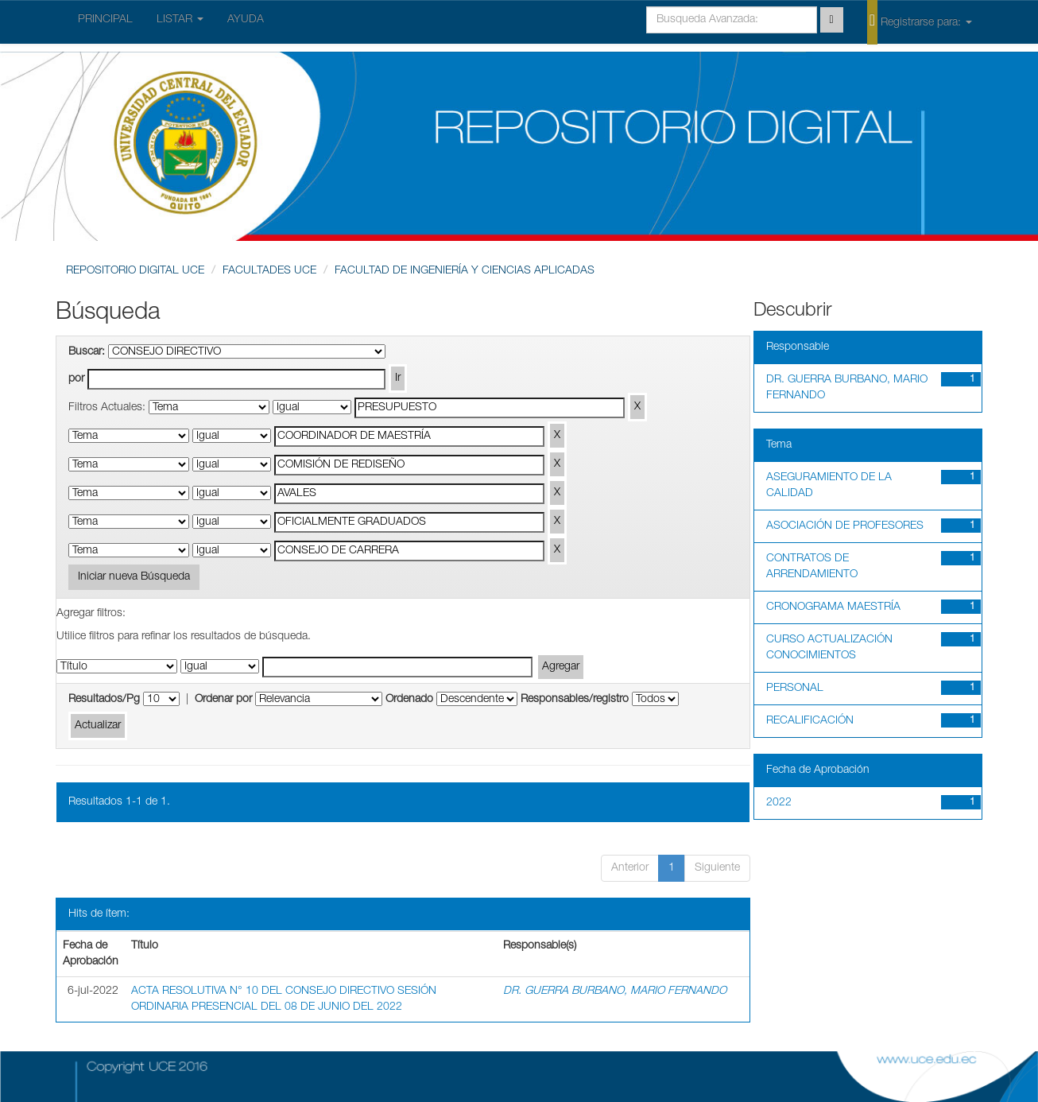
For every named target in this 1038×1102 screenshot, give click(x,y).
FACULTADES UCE (269, 271)
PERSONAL (794, 688)
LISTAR (180, 19)
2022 (779, 803)
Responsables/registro (575, 699)
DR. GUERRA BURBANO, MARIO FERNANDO (614, 991)
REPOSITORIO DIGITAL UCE (135, 271)
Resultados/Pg (104, 699)
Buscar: (86, 352)
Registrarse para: (919, 21)
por (76, 379)
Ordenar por (223, 699)
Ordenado (409, 699)
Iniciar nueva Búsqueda (134, 577)
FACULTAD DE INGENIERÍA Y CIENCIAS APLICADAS (465, 271)
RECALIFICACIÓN (810, 721)
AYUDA (245, 19)
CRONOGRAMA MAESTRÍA (833, 607)
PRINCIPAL (105, 19)
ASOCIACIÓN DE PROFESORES (845, 526)
